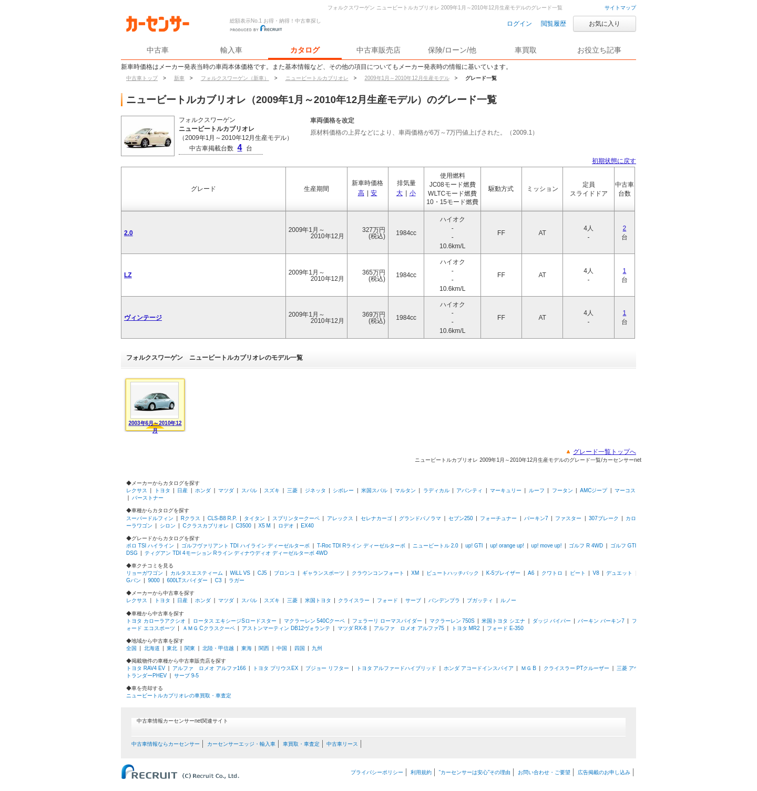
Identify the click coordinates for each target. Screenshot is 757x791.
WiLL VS (240, 573)
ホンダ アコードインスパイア (479, 668)
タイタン (254, 518)
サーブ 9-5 (186, 675)
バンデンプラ (444, 600)
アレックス (340, 518)
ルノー (508, 600)
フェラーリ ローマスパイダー (387, 621)
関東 (190, 648)
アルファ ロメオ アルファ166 (208, 668)
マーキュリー (505, 490)
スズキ (272, 490)
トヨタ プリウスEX (275, 668)
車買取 (526, 50)
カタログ (305, 50)
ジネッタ (315, 490)
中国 (282, 648)
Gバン (133, 580)
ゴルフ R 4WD (586, 546)
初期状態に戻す (614, 161)
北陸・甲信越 (218, 648)
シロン (168, 526)
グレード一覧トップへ (604, 451)
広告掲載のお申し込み (604, 772)
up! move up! (546, 546)
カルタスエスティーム (196, 573)
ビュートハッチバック (452, 573)
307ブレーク (604, 518)
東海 (246, 648)
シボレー (343, 490)
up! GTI (474, 546)
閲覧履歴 (553, 23)
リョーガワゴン (144, 573)
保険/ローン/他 (452, 50)
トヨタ (162, 490)
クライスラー (354, 600)
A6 (531, 573)
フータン (562, 490)
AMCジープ (593, 490)
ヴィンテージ (143, 317)
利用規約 (421, 772)
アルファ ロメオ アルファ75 (409, 628)
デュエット (619, 573)
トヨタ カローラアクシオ (156, 621)
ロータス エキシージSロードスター (235, 621)
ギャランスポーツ (323, 573)
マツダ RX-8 (352, 628)
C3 (218, 580)
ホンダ (203, 490)
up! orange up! (507, 546)
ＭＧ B (528, 668)
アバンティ (469, 490)
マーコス (625, 490)
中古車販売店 (378, 50)
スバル (249, 490)
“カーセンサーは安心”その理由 (475, 772)
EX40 (307, 526)
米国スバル (374, 490)
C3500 (243, 526)
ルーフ (537, 490)
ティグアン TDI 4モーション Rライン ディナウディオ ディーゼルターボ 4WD (236, 553)
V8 (595, 573)
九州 (317, 648)
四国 (299, 648)
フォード (387, 600)
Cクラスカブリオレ (205, 526)
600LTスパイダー (187, 580)
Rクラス (190, 518)
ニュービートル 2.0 (435, 546)
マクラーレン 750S (452, 621)
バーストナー (147, 498)
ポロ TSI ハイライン (150, 546)
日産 (182, 490)
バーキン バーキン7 (601, 621)
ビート (578, 573)
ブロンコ (284, 573)
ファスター (568, 518)
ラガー (236, 580)
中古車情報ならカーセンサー (165, 744)
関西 (264, 648)
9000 (154, 580)
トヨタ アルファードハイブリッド (396, 668)
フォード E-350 (505, 628)
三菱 (292, 490)
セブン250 (460, 518)
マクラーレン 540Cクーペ (314, 621)
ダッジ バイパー (552, 621)
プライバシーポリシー (377, 772)
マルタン (405, 490)
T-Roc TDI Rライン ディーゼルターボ (361, 546)
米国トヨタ (318, 600)
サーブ (413, 600)
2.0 (128, 233)
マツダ (226, 490)
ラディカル (436, 490)
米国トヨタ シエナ (503, 621)
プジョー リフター (327, 668)
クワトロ (551, 573)
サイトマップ (620, 8)
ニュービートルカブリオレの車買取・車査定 (178, 695)
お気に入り (604, 23)
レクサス (136, 490)
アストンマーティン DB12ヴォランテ (286, 628)
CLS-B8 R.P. (222, 518)
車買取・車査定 (301, 744)
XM (415, 573)
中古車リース (342, 744)
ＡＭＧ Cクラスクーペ (208, 628)
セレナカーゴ (376, 518)
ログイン (519, 23)
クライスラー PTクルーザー (577, 668)
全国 (131, 648)
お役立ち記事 (599, 50)
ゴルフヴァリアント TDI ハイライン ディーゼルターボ (245, 546)
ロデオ (286, 526)
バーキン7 (536, 518)
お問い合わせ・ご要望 (544, 772)
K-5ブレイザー (503, 573)
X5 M (265, 526)
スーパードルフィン (149, 518)
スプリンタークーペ (296, 518)
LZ (128, 275)
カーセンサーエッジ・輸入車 (241, 744)
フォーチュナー (498, 518)
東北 (172, 648)
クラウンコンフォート (378, 573)
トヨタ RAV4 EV (145, 668)
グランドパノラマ (420, 518)
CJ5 (262, 573)
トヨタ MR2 (466, 628)
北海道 (152, 648)
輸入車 (231, 50)
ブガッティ (480, 600)
